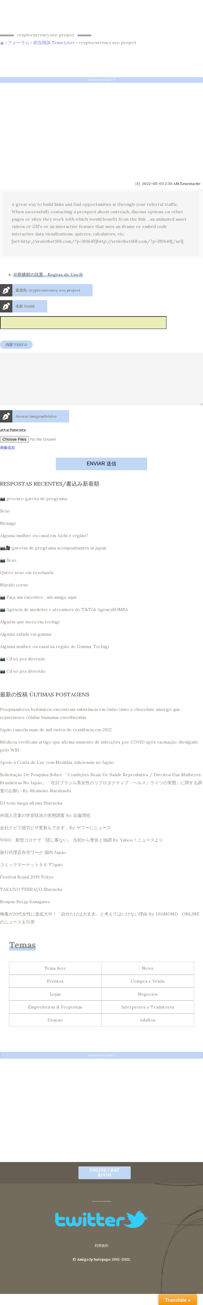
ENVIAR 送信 (101, 474)
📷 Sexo (8, 571)
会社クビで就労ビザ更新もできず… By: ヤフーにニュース (55, 839)
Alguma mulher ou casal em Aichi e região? (44, 546)
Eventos (55, 992)
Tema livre (55, 979)
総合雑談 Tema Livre (54, 42)
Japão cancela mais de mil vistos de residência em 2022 (56, 741)
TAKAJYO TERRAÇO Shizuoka (31, 900)
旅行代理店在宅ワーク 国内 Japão (33, 863)
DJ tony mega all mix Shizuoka (31, 814)
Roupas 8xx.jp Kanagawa (25, 913)
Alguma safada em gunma (25, 645)
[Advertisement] (101, 130)
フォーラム (18, 42)
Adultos (147, 1031)
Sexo (5, 522)
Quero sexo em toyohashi (26, 583)
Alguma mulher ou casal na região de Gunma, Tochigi (54, 657)
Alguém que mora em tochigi (30, 633)
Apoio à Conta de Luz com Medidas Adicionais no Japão (57, 773)
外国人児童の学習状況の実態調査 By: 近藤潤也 (45, 826)
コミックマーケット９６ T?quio (31, 876)
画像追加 (7, 458)
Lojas (55, 1005)
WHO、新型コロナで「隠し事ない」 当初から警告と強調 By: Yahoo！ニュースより (81, 851)
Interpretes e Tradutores (147, 1018)
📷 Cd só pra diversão (22, 670)
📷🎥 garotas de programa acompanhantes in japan (53, 559)
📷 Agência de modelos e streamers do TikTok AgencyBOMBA (64, 620)
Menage (8, 534)
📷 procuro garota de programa (33, 509)
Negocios (148, 1005)
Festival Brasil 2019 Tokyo (27, 888)
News (147, 979)
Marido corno (14, 596)
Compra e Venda (147, 992)
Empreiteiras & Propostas (55, 1018)
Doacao (55, 1031)
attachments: (13, 441)
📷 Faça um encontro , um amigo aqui (38, 608)
